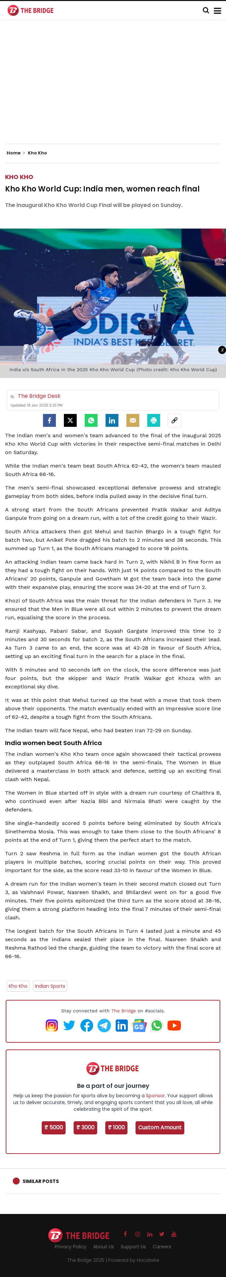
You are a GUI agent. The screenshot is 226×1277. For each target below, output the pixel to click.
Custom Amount (160, 1127)
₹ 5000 (53, 1127)
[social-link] (174, 420)
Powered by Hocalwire (133, 1260)
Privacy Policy (70, 1246)
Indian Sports (50, 986)
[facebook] (49, 420)
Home (16, 153)
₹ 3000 (85, 1127)
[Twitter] (70, 420)
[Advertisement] (115, 87)
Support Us (133, 1246)
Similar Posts (41, 1181)
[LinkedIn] (112, 420)
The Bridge (123, 1010)
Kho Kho (19, 177)
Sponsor (155, 1095)
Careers (162, 1246)
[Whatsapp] (91, 420)
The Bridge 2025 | (87, 1260)
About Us (103, 1246)
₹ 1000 (116, 1127)
